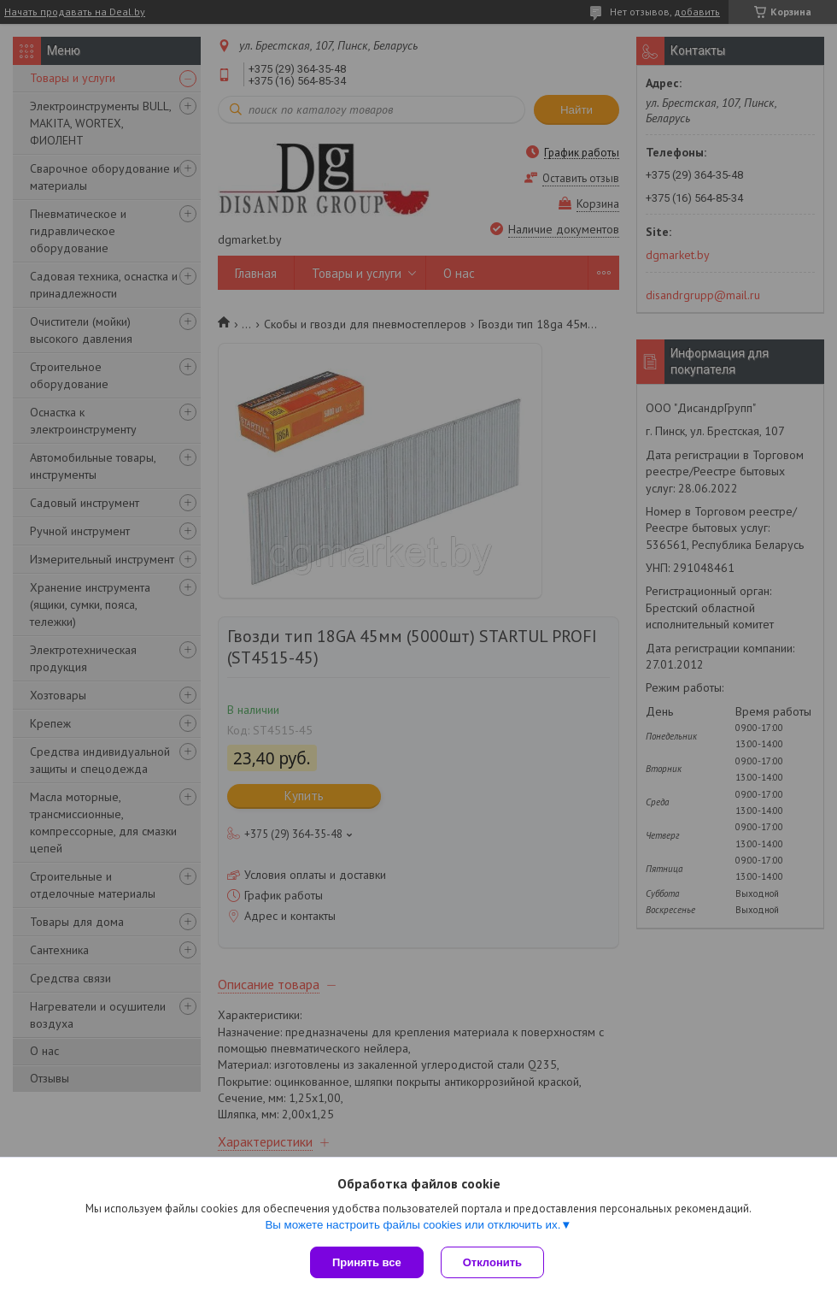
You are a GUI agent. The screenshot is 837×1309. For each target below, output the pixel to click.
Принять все (366, 1262)
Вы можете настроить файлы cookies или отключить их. (412, 1224)
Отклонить (492, 1262)
